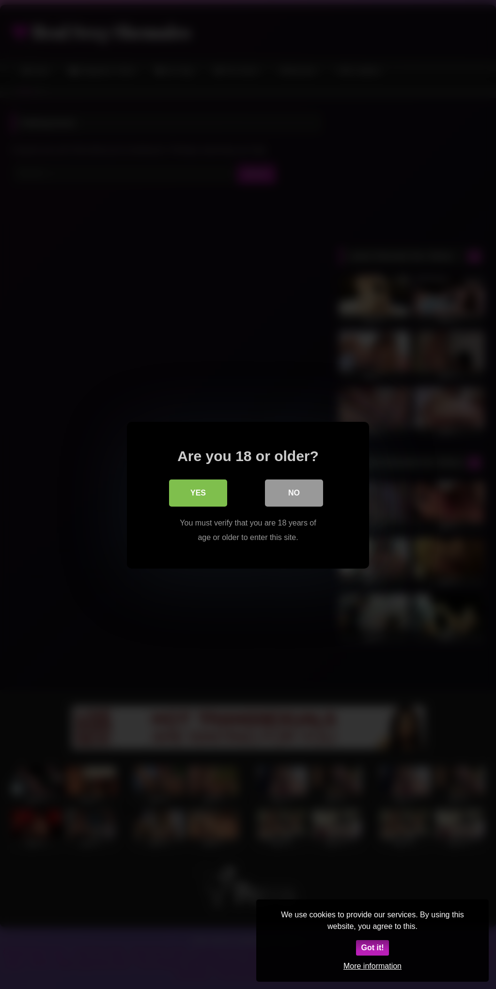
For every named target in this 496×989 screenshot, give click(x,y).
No (294, 492)
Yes (198, 492)
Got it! (372, 947)
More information (372, 966)
